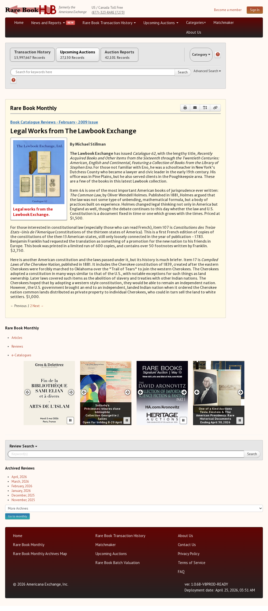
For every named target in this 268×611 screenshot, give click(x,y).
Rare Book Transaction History (109, 22)
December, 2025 (23, 500)
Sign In (255, 10)
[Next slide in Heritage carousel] (184, 397)
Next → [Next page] (38, 311)
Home (19, 22)
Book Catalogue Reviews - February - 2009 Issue (54, 127)
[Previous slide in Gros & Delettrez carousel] (27, 397)
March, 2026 (20, 486)
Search (183, 77)
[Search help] (13, 85)
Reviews (17, 351)
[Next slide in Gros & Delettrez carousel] (71, 397)
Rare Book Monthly (28, 549)
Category (196, 57)
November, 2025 (23, 505)
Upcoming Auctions (160, 22)
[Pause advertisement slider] (70, 425)
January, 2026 (21, 496)
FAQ (181, 576)
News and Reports (48, 22)
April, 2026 (19, 482)
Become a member (228, 10)
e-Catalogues (21, 360)
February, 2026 (22, 491)
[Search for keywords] (100, 77)
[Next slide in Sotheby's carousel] (127, 397)
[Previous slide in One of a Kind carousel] (196, 397)
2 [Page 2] (31, 311)
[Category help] (218, 57)
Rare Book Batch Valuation (117, 567)
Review (15, 451)
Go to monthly (17, 521)
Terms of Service (191, 567)
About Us (193, 32)
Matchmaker (224, 22)
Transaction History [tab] (38, 57)
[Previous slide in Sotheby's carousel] (84, 397)
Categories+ (196, 22)
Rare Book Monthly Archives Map (40, 558)
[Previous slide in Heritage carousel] (140, 397)
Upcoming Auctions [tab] (94, 57)
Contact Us (187, 549)
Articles (17, 343)
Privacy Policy (188, 558)
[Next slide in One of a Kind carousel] (240, 397)
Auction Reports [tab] (148, 57)
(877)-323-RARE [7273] (108, 12)
